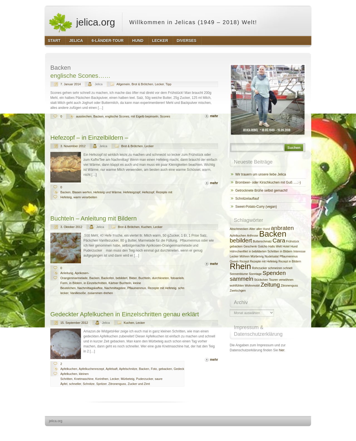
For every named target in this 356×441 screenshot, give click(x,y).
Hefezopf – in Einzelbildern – (89, 137)
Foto (154, 368)
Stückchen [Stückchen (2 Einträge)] (261, 279)
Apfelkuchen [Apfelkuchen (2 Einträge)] (238, 235)
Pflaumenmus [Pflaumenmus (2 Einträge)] (289, 256)
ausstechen (84, 116)
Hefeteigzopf (131, 192)
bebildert (121, 278)
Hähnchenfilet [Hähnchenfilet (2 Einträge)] (239, 251)
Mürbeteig (127, 378)
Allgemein (123, 84)
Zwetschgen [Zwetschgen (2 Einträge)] (238, 290)
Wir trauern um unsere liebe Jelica (260, 174)
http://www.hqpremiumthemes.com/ (289, 431)
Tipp (168, 84)
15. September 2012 (74, 322)
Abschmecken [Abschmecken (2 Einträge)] (239, 228)
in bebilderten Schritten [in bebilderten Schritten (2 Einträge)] (264, 251)
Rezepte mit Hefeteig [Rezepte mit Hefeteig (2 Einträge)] (264, 261)
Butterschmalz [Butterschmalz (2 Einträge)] (262, 241)
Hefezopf (148, 192)
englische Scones (117, 116)
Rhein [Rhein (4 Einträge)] (240, 266)
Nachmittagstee (114, 288)
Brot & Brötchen (142, 84)
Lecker (159, 84)
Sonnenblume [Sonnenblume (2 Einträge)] (239, 273)
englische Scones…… (80, 75)
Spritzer (101, 383)
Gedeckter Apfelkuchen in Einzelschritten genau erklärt (124, 314)
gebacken (165, 368)
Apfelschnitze (128, 368)
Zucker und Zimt (139, 383)
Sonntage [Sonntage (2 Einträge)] (255, 273)
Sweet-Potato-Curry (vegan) (256, 207)
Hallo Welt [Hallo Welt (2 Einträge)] (275, 246)
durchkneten (160, 278)
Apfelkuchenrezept (91, 368)
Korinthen (101, 378)
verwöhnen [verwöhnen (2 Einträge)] (286, 279)
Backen (98, 116)
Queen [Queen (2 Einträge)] (234, 261)
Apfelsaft (112, 368)
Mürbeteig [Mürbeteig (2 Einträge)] (257, 256)
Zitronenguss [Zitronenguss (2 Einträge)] (289, 285)
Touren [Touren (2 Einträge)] (273, 279)
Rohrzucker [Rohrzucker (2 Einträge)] (259, 268)
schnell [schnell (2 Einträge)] (287, 268)
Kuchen (146, 227)
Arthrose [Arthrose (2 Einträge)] (252, 235)
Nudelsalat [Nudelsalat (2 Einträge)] (272, 256)
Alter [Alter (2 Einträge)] (252, 228)
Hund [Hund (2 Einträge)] (294, 246)
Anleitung (66, 273)
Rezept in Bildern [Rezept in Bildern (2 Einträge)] (289, 261)
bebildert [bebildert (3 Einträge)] (241, 240)
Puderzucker (144, 378)
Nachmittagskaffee (90, 288)
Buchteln (144, 278)
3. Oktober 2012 (71, 227)
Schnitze (89, 383)
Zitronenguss (117, 383)
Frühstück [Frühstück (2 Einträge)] (292, 241)
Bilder (133, 278)
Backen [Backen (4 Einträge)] (272, 233)
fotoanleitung (179, 278)
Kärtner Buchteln (119, 283)
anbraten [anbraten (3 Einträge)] (282, 228)
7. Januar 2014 (70, 84)
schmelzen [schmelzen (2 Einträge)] (275, 268)
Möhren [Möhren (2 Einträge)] (244, 256)
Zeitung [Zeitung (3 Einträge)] (270, 284)
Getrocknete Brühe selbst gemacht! (261, 190)
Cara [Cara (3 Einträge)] (279, 240)
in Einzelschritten (95, 283)
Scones (165, 116)
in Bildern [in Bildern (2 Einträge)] (286, 251)
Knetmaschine (84, 378)
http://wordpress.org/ (248, 431)
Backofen (107, 278)
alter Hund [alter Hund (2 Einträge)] (263, 228)
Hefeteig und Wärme (107, 192)
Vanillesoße (78, 293)
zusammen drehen (100, 293)
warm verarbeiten (85, 197)
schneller (75, 383)
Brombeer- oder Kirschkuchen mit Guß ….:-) (268, 182)
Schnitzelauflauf (247, 199)
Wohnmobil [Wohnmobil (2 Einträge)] (252, 285)
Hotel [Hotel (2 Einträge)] (286, 246)
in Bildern (75, 283)
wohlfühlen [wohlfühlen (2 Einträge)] (237, 285)
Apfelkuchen (68, 368)
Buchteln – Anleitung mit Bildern (93, 218)
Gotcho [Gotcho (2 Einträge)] (262, 246)
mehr (214, 116)
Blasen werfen (82, 192)
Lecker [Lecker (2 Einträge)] (234, 256)
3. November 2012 (73, 146)
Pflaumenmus (136, 288)
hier (281, 350)
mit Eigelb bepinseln (144, 116)
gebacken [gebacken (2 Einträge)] (236, 246)
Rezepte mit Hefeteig (162, 288)
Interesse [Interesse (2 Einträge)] (299, 251)
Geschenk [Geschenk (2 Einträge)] (250, 246)
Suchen (293, 148)
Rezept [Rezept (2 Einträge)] (244, 261)
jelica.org (81, 22)
